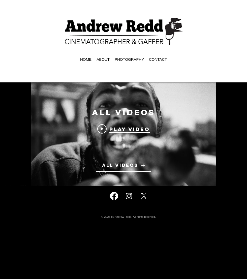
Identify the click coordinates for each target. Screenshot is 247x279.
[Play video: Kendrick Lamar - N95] (123, 129)
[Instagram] (129, 196)
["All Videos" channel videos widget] (123, 134)
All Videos (123, 165)
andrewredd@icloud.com (130, 248)
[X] (143, 196)
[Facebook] (114, 196)
